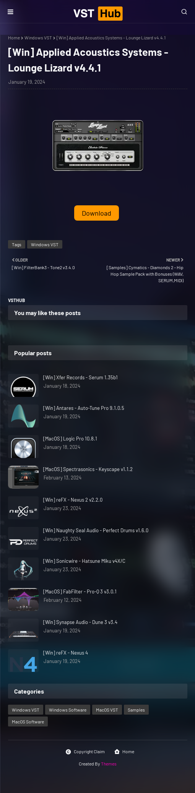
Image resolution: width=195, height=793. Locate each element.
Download (96, 213)
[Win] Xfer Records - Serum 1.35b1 (80, 377)
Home (14, 37)
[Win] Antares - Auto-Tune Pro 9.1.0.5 (83, 408)
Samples (136, 709)
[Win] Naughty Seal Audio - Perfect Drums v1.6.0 (95, 530)
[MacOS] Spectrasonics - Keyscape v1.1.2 (88, 469)
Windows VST (38, 37)
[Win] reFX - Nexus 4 (65, 653)
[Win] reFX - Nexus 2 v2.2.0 (72, 500)
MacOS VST (107, 709)
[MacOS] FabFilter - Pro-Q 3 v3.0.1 (80, 591)
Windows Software (67, 709)
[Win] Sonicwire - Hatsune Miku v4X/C (84, 561)
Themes (109, 763)
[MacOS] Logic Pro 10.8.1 (70, 438)
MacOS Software (28, 721)
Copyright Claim (85, 752)
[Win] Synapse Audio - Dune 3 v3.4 (80, 622)
